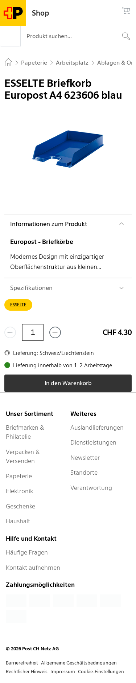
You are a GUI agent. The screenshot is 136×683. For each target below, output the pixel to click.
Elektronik (19, 491)
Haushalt (18, 521)
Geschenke (20, 506)
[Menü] (10, 36)
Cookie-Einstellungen (101, 671)
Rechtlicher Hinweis (27, 671)
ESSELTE (18, 304)
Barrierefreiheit (22, 663)
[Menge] (33, 332)
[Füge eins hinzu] (55, 332)
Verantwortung (91, 487)
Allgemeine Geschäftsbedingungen (79, 663)
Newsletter (85, 457)
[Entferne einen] (10, 332)
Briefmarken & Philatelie (25, 432)
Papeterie (19, 476)
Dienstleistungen (93, 442)
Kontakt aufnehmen (33, 567)
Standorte (84, 472)
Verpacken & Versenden (23, 456)
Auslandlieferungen (97, 427)
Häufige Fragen (27, 552)
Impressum (62, 671)
